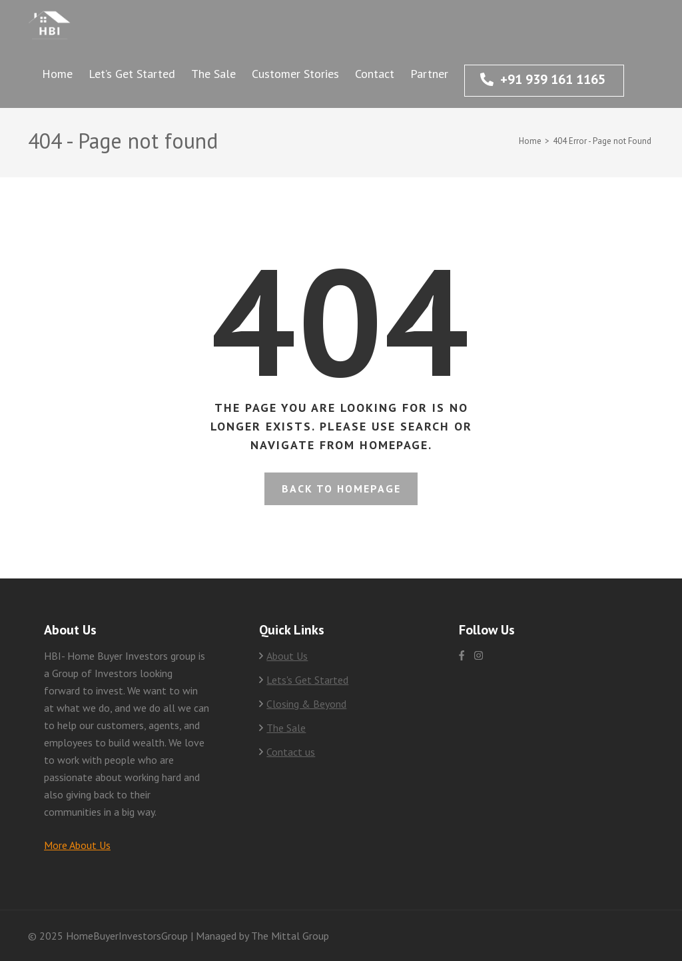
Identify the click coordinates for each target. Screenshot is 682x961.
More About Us (77, 845)
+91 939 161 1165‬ (542, 79)
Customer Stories (295, 73)
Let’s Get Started (132, 73)
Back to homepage (341, 488)
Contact (374, 73)
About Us (287, 655)
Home (57, 73)
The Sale (213, 73)
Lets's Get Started (307, 679)
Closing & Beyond (306, 703)
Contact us (290, 751)
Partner (429, 73)
